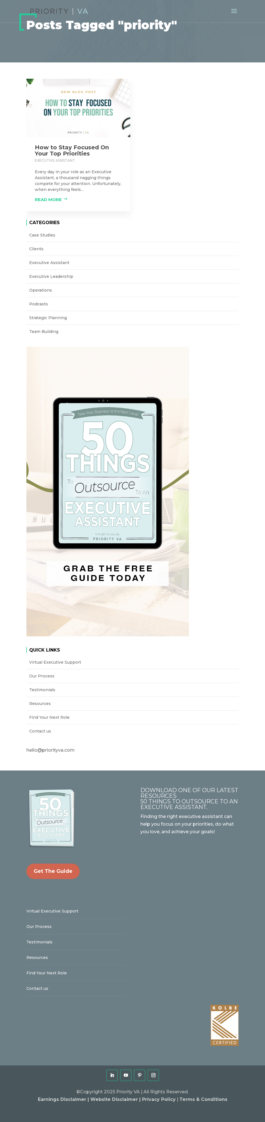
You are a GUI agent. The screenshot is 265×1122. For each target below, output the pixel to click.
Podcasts (38, 304)
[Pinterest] (139, 1075)
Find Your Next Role (49, 717)
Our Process (41, 676)
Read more (48, 199)
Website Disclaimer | (116, 1099)
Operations (40, 290)
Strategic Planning (48, 317)
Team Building (43, 331)
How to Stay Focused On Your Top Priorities (72, 150)
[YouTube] (125, 1075)
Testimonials (42, 689)
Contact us (40, 731)
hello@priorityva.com (50, 750)
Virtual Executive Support (55, 662)
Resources (40, 703)
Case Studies (42, 235)
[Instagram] (153, 1075)
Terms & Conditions (203, 1099)
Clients (36, 248)
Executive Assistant (55, 160)
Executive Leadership (51, 276)
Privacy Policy (159, 1099)
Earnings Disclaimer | (64, 1099)
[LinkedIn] (112, 1075)
